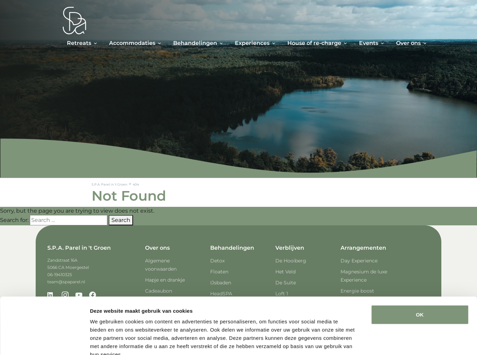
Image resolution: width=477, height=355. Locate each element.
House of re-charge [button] (314, 43)
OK (420, 274)
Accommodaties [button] (132, 43)
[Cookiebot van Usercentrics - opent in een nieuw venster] (44, 341)
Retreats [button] (79, 43)
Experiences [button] (252, 43)
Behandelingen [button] (195, 43)
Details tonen (370, 341)
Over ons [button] (408, 43)
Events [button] (368, 43)
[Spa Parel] (74, 20)
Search (120, 220)
